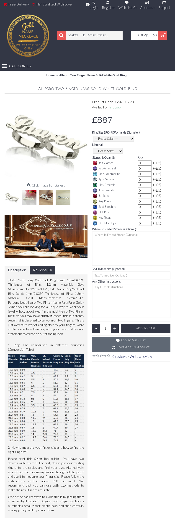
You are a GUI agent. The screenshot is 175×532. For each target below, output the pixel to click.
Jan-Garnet (103, 163)
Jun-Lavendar (104, 190)
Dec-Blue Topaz (105, 223)
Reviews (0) (42, 270)
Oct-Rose (101, 212)
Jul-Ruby (101, 196)
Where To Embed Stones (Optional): (114, 229)
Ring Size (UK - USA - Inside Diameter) (116, 132)
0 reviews (120, 356)
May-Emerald (104, 185)
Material (97, 145)
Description (17, 270)
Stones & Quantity (103, 157)
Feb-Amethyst (104, 168)
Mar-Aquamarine (106, 174)
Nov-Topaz (102, 218)
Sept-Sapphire (104, 207)
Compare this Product (132, 347)
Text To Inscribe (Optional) (108, 269)
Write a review (141, 356)
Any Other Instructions (106, 281)
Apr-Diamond (104, 179)
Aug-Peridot (103, 201)
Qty (140, 157)
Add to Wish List (133, 340)
